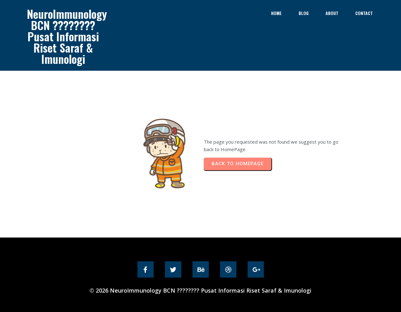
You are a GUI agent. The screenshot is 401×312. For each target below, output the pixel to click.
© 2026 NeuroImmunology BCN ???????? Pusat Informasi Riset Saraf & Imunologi (200, 290)
